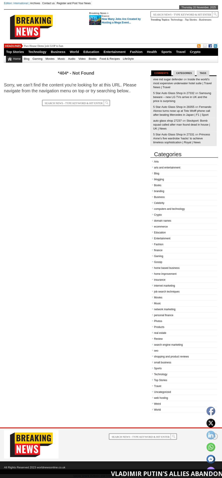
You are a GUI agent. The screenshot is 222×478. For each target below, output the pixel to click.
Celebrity (159, 203)
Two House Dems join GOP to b (42, 45)
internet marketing (164, 285)
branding (159, 191)
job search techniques (167, 291)
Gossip (158, 262)
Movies (49, 58)
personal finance (163, 315)
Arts (156, 161)
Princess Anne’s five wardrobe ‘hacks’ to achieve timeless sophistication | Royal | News (181, 138)
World (74, 52)
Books (93, 58)
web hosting (161, 397)
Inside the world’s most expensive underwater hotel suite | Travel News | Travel (182, 83)
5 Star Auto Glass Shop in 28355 (173, 107)
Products (159, 327)
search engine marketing (168, 344)
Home (17, 58)
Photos (158, 321)
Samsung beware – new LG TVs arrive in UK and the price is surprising (182, 97)
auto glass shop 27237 (167, 120)
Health (152, 52)
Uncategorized (162, 392)
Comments (161, 73)
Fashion (136, 52)
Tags (203, 73)
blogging (159, 179)
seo (156, 350)
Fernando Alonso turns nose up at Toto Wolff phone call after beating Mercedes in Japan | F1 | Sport (182, 110)
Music (61, 58)
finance (105, 16)
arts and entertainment (167, 167)
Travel (181, 52)
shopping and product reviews (171, 356)
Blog (26, 58)
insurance (159, 279)
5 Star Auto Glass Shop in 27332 (173, 93)
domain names (162, 220)
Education (91, 52)
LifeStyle (128, 58)
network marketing (164, 309)
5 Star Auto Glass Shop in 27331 (173, 134)
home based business (167, 268)
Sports (166, 52)
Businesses (205, 19)
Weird (157, 403)
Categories (184, 73)
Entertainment (115, 52)
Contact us (48, 3)
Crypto (195, 52)
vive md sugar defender (168, 79)
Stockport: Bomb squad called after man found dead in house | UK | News (181, 124)
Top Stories (191, 19)
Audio (71, 58)
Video (82, 58)
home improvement (165, 273)
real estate (160, 332)
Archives (35, 3)
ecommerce (161, 226)
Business (58, 52)
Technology (177, 19)
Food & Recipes (110, 58)
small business (162, 362)
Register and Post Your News (74, 3)
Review (158, 338)
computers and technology (169, 208)
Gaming (38, 58)
